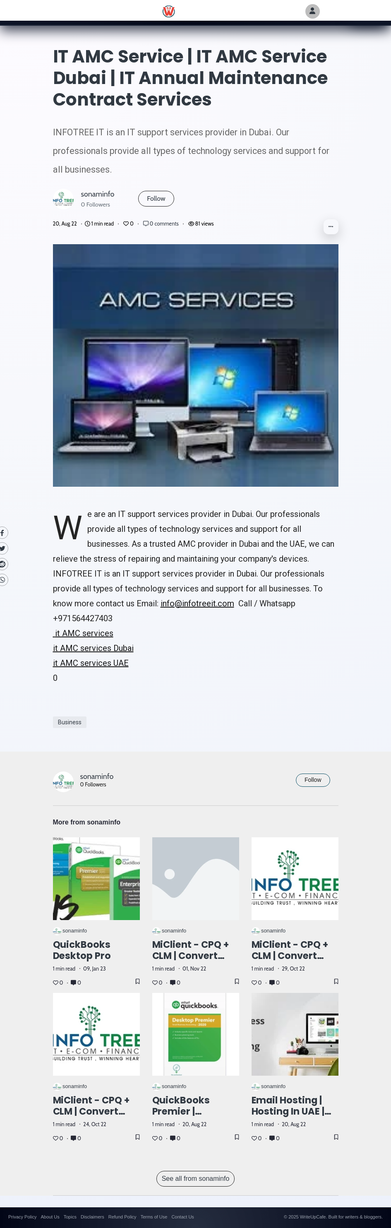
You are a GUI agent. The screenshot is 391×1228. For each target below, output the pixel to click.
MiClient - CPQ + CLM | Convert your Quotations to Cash (93, 1116)
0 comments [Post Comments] (161, 224)
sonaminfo (98, 194)
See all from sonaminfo (196, 1178)
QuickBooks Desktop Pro (82, 950)
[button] (331, 226)
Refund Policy (122, 1216)
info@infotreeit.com (197, 603)
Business (70, 722)
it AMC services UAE (91, 663)
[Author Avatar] (312, 11)
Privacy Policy (22, 1216)
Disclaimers (92, 1216)
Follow (156, 198)
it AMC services (83, 633)
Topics (70, 1216)
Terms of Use (154, 1216)
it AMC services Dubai (93, 648)
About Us (50, 1216)
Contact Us (182, 1216)
